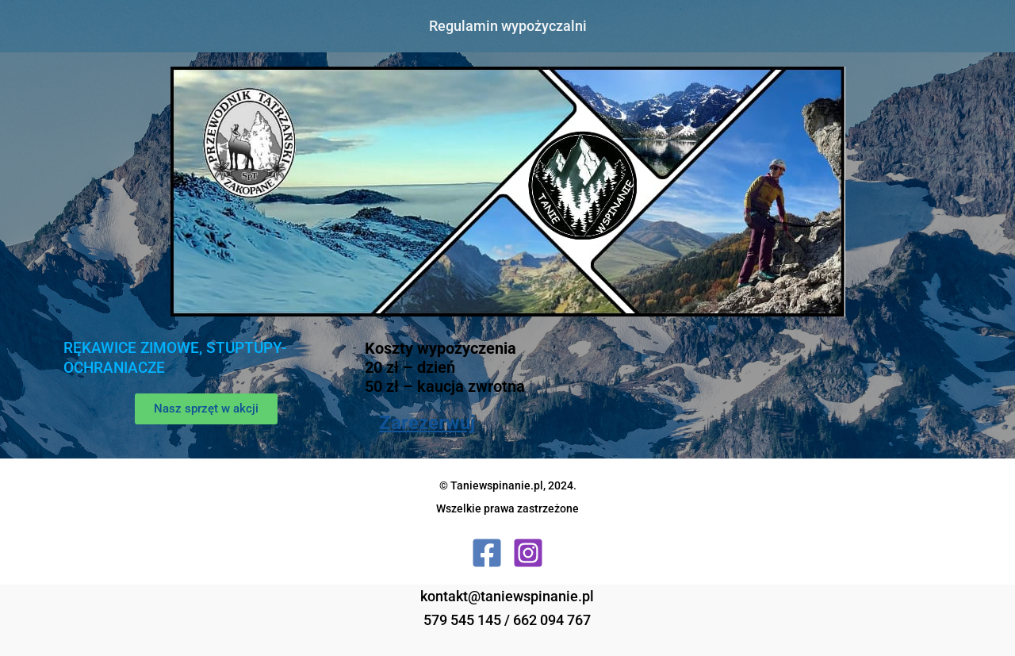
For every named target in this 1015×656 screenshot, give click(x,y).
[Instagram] (528, 553)
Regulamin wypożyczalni (508, 25)
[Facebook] (487, 553)
